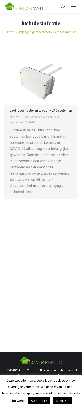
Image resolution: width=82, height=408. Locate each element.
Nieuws (14, 116)
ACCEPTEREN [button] (39, 401)
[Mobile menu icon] (73, 6)
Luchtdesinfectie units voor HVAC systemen (41, 110)
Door (41, 116)
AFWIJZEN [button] (63, 401)
